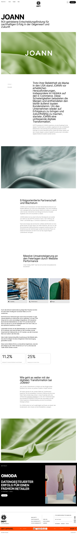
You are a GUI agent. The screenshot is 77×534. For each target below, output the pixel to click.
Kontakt (73, 2)
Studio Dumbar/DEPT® (36, 523)
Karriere (45, 523)
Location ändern (5, 523)
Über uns (45, 519)
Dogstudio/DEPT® (35, 519)
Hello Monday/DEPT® (35, 521)
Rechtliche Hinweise (4, 532)
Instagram (57, 523)
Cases (9, 1)
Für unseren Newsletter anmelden (63, 515)
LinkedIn (63, 523)
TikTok (67, 523)
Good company (46, 521)
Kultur (19, 1)
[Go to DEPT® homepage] (38, 4)
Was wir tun (3, 1)
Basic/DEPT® (33, 517)
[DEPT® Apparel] (38, 529)
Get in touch (58, 519)
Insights (14, 1)
